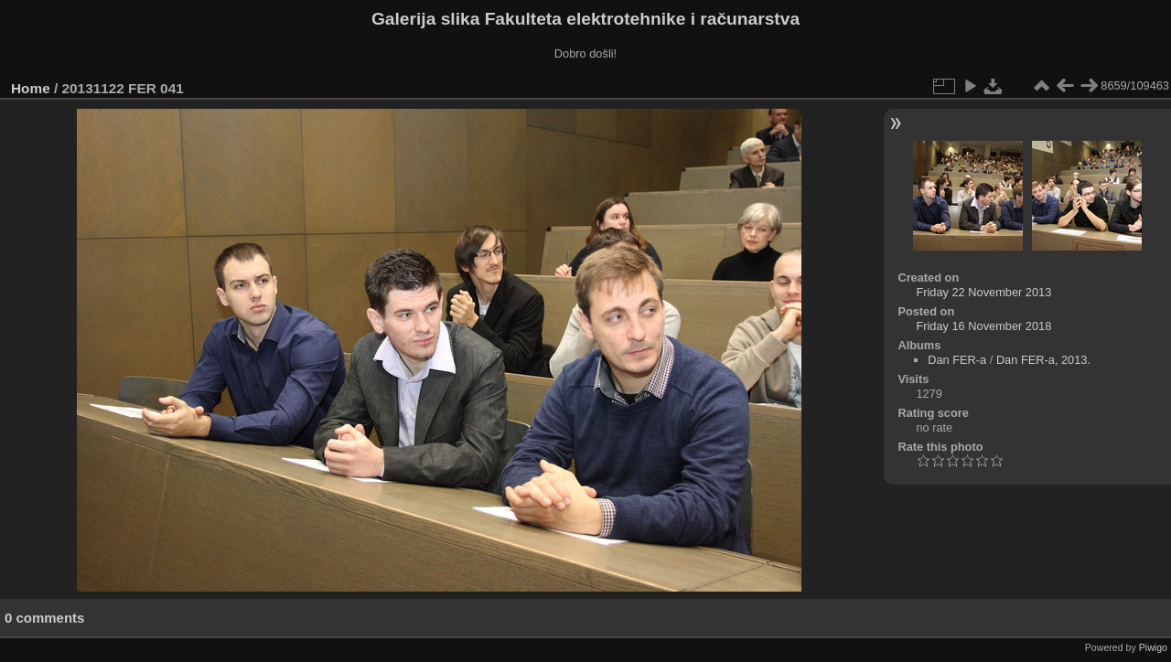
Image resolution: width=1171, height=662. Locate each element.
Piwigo (1153, 647)
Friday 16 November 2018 (983, 326)
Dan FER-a (957, 360)
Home (30, 88)
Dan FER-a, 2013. (1043, 360)
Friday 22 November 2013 (983, 292)
